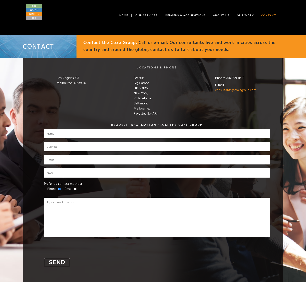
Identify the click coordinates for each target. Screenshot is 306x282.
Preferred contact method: (63, 186)
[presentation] (73, 248)
